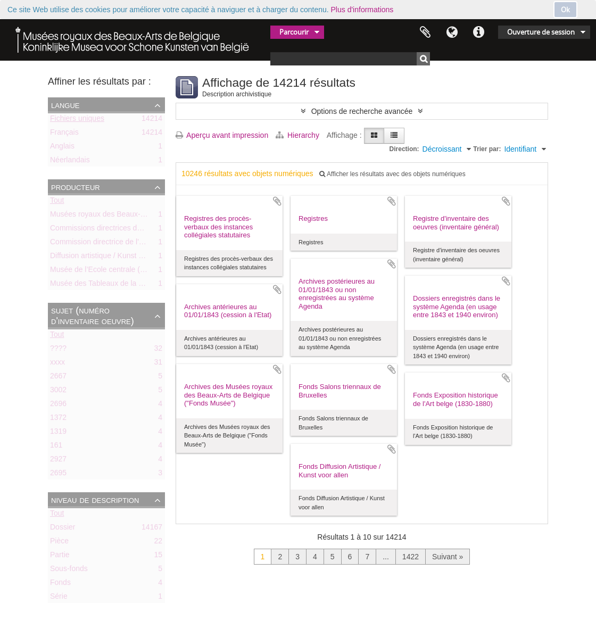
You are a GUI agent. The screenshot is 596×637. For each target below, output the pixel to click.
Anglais (62, 148)
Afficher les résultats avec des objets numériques (392, 174)
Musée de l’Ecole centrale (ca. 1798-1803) (120, 271)
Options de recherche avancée (362, 111)
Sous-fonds (69, 570)
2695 (58, 474)
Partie (60, 556)
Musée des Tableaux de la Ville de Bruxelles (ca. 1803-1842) (150, 285)
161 (56, 447)
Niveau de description (95, 499)
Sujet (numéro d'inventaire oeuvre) (92, 315)
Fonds (60, 584)
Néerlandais (70, 162)
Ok (565, 9)
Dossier (62, 529)
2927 (58, 461)
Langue (451, 32)
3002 (58, 391)
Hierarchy (298, 135)
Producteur (75, 186)
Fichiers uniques (77, 120)
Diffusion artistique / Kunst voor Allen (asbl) (121, 257)
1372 (58, 419)
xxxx (57, 364)
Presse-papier (425, 32)
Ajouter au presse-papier (277, 201)
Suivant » (447, 556)
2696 (58, 405)
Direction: (404, 149)
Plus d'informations (362, 9)
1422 (410, 556)
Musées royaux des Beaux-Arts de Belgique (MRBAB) (139, 216)
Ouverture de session (541, 32)
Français (64, 134)
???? (58, 350)
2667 (58, 378)
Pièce (59, 543)
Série (59, 598)
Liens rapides (478, 32)
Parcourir (294, 32)
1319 (58, 433)
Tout (57, 202)
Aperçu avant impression (222, 135)
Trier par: (487, 149)
